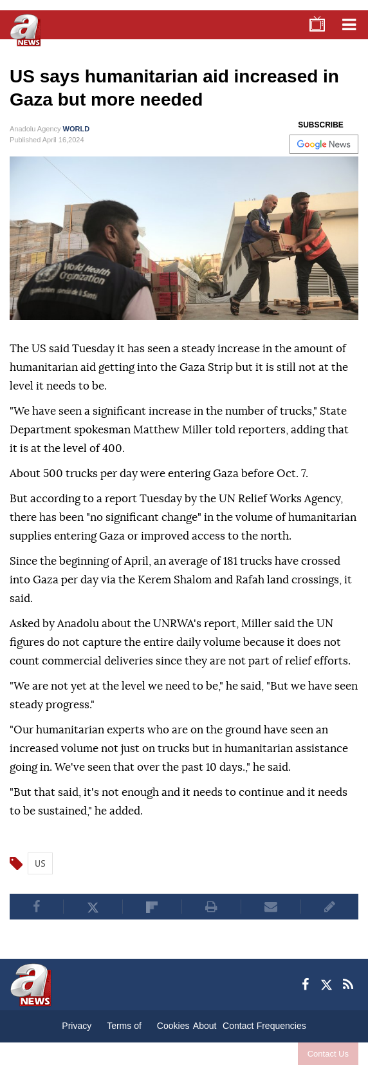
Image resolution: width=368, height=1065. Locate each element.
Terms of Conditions (124, 1029)
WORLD (76, 129)
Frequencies (281, 1026)
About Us (205, 1029)
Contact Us (328, 1054)
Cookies (173, 1026)
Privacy (76, 1026)
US (40, 863)
